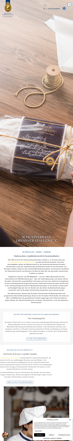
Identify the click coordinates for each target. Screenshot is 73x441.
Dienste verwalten (38, 430)
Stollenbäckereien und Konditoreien (22, 262)
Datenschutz (53, 438)
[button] (70, 419)
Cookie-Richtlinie (46, 438)
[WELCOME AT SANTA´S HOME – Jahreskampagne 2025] (5, 435)
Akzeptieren (40, 435)
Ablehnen (51, 435)
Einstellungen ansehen (64, 435)
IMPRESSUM (59, 438)
